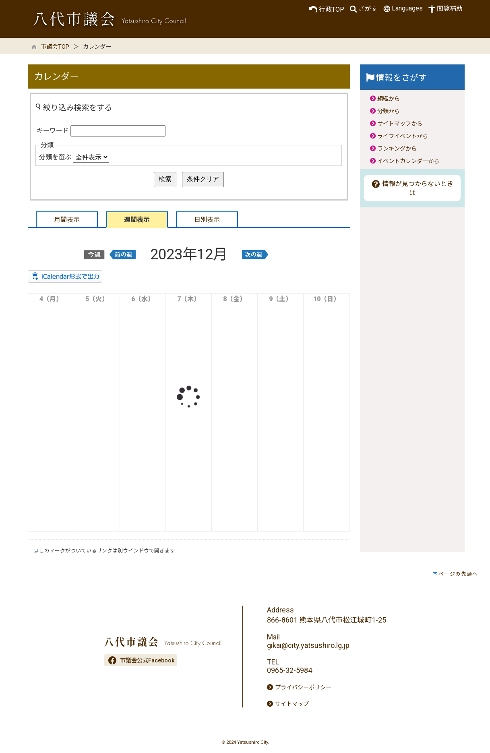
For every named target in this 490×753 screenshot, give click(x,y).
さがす (363, 9)
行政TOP (326, 10)
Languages (402, 9)
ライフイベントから (402, 136)
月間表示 (67, 219)
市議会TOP (55, 46)
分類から (388, 111)
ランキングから (397, 148)
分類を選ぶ (55, 157)
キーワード (53, 130)
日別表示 (207, 219)
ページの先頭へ (458, 574)
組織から (388, 98)
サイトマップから (399, 123)
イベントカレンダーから (408, 161)
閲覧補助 (445, 9)
